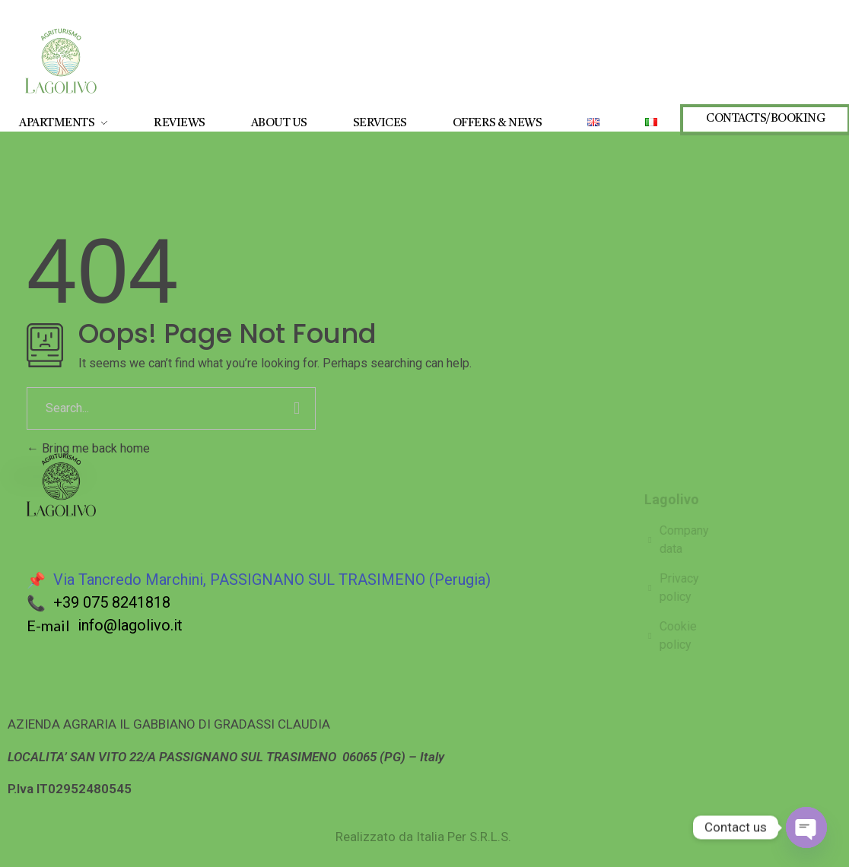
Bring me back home (88, 448)
